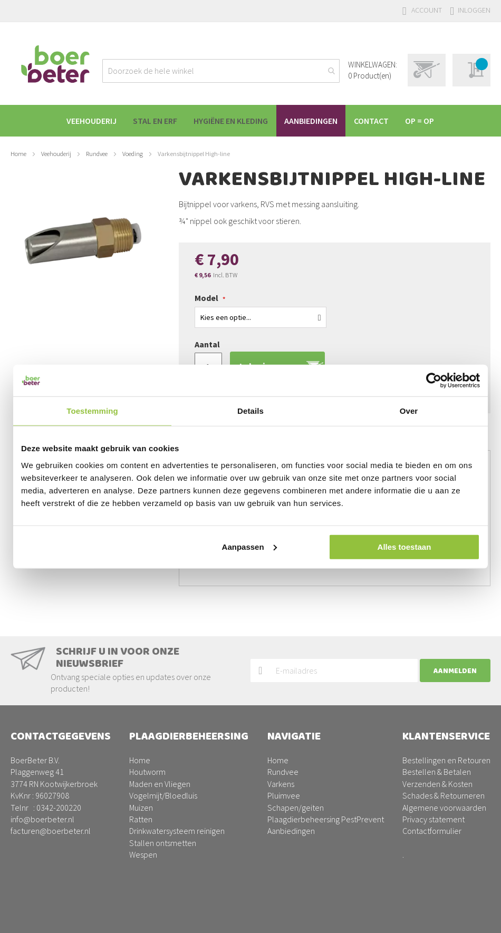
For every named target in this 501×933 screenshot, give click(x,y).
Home (18, 154)
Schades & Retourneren (443, 795)
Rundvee (97, 154)
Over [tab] (409, 410)
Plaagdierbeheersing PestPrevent (325, 819)
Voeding (132, 154)
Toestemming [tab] (92, 410)
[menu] (250, 121)
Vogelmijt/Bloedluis (163, 795)
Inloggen (474, 10)
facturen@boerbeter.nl (51, 830)
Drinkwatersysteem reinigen (177, 830)
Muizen (141, 807)
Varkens (280, 784)
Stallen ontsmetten (162, 843)
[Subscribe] (455, 671)
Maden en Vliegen (159, 784)
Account (426, 10)
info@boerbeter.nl (42, 819)
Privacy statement (433, 819)
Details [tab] (250, 410)
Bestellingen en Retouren (446, 760)
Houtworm (147, 771)
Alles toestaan (404, 546)
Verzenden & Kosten (437, 784)
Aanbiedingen (291, 830)
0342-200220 (58, 807)
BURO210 (474, 916)
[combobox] (221, 71)
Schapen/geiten (295, 807)
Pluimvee (283, 795)
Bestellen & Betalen (436, 771)
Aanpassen (249, 546)
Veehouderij (56, 154)
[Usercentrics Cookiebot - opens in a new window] (434, 380)
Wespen (143, 854)
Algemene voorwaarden (444, 807)
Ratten (140, 819)
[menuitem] (85, 121)
